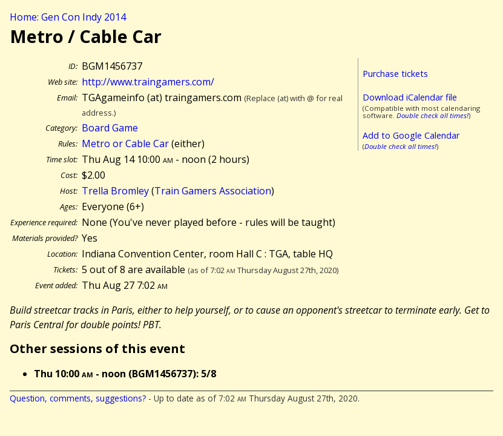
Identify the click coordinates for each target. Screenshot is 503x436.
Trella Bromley (115, 190)
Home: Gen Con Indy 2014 (68, 17)
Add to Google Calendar (411, 135)
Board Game (110, 127)
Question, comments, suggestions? (78, 398)
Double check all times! (432, 115)
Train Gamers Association (212, 190)
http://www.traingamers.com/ (148, 81)
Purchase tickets (395, 73)
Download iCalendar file (410, 97)
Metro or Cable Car (125, 143)
